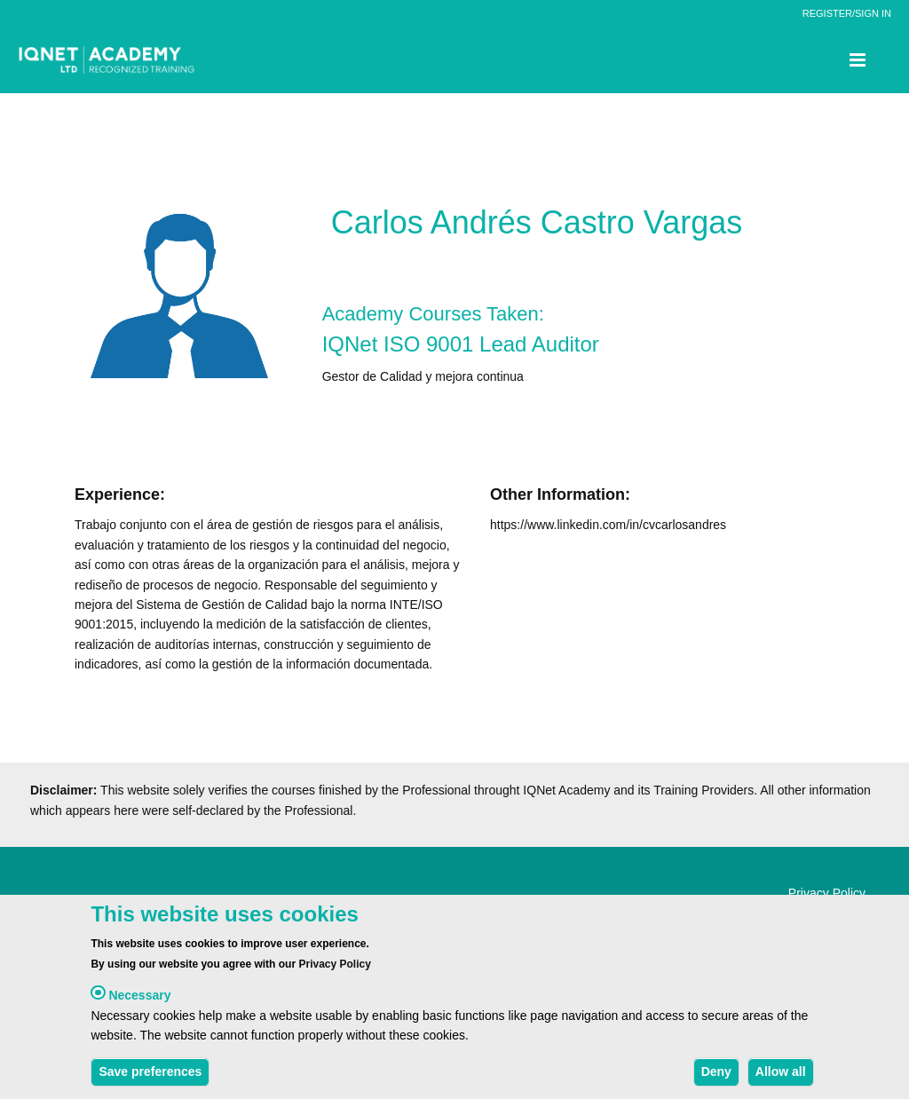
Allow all (780, 1078)
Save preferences (150, 1078)
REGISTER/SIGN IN (846, 13)
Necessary (139, 1002)
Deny (716, 1078)
